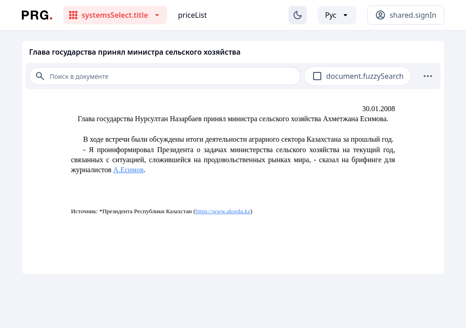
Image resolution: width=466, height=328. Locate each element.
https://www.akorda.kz (223, 211)
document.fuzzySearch (365, 76)
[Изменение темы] (298, 15)
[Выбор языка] (337, 15)
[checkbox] (317, 76)
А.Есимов (128, 170)
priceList (192, 15)
